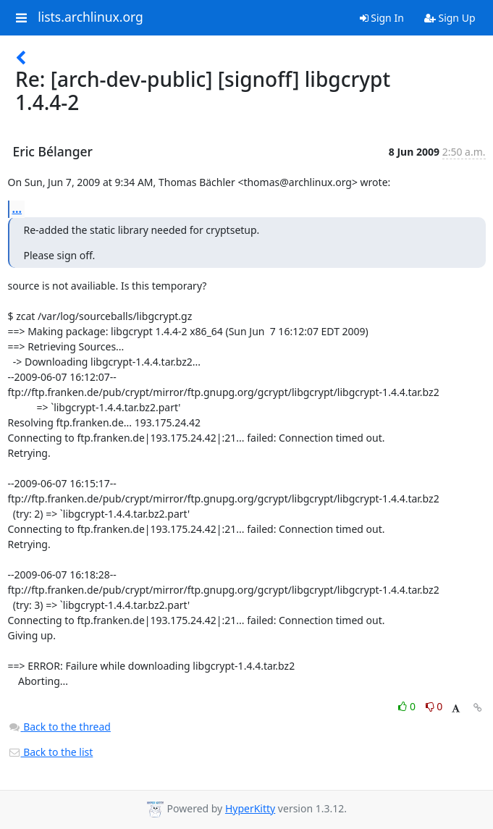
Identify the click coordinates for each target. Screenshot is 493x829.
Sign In (382, 18)
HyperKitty (250, 808)
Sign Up (450, 18)
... (17, 208)
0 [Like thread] (408, 706)
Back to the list (50, 752)
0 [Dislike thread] (434, 706)
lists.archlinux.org (90, 17)
